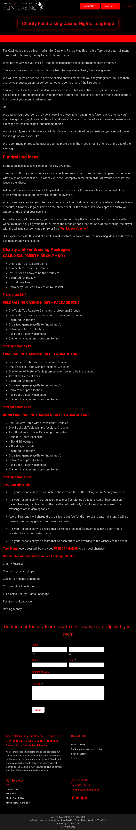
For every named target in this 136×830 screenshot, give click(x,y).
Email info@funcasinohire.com (46, 38)
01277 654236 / (82, 38)
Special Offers (79, 753)
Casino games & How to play (86, 749)
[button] (90, 6)
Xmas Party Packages (18, 802)
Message (37, 683)
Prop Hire (11, 793)
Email (72, 660)
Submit (38, 710)
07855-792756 (99, 38)
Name (35, 645)
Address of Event (40, 672)
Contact (75, 758)
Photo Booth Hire (15, 798)
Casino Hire (12, 789)
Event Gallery (78, 744)
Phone (35, 660)
